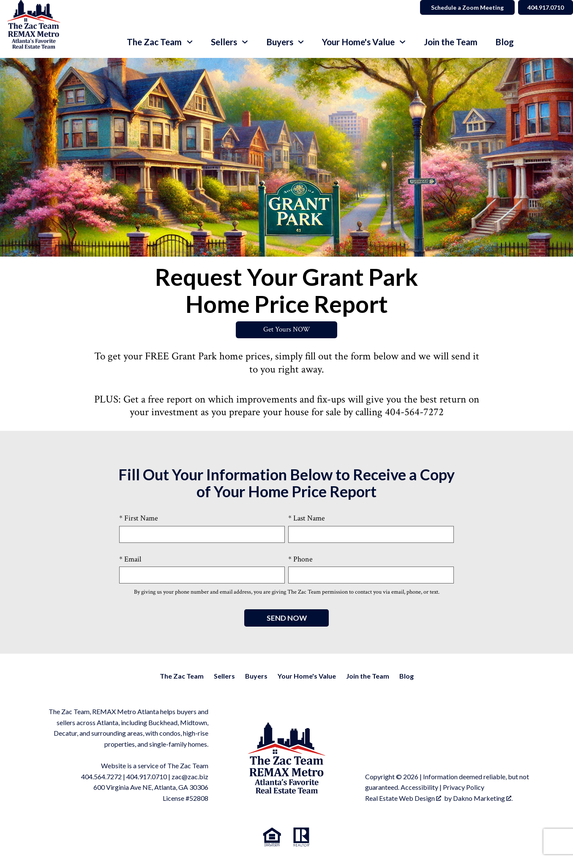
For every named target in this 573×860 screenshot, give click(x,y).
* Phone (300, 559)
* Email (130, 559)
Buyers (256, 676)
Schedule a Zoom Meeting (464, 7)
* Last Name (306, 518)
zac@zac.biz (190, 777)
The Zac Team (182, 676)
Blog (504, 42)
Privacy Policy (463, 787)
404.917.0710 (146, 777)
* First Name (138, 518)
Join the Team (451, 42)
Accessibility (419, 787)
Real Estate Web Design (403, 798)
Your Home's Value (307, 676)
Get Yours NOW (287, 330)
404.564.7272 (101, 777)
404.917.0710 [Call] (544, 7)
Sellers (224, 676)
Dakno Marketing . (483, 798)
